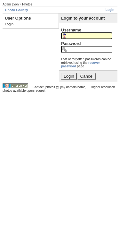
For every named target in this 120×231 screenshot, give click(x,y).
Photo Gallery (16, 10)
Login (110, 10)
